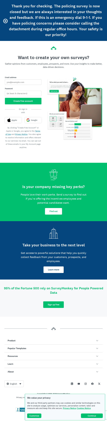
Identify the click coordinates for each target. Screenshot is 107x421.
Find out (53, 211)
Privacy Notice (69, 408)
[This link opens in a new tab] (72, 383)
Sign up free (53, 304)
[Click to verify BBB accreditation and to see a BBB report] (21, 411)
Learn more (53, 269)
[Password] (23, 93)
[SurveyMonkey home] (53, 47)
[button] (53, 340)
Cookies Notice (84, 408)
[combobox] (14, 383)
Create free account (23, 101)
